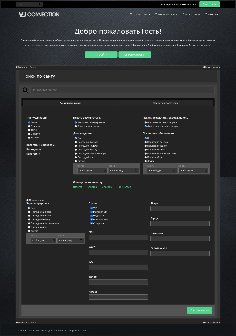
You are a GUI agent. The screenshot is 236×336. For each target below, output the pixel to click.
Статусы (35, 126)
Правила (212, 14)
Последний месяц (87, 149)
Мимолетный (100, 212)
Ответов (78, 186)
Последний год (85, 157)
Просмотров (125, 186)
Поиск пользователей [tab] (165, 103)
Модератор (99, 215)
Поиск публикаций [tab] (70, 103)
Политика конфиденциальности (47, 330)
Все (80, 138)
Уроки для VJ (192, 14)
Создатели (99, 223)
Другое (81, 161)
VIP (95, 208)
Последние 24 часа (88, 142)
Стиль (22, 330)
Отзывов (108, 186)
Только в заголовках (88, 126)
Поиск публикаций (200, 310)
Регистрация (209, 4)
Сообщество (141, 14)
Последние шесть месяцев (92, 153)
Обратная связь (78, 330)
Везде (34, 122)
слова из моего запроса (162, 122)
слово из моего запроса (163, 126)
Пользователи (36, 200)
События (35, 134)
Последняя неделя (88, 145)
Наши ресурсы (167, 14)
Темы (34, 130)
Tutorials (35, 137)
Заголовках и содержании (91, 122)
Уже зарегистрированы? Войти (178, 4)
